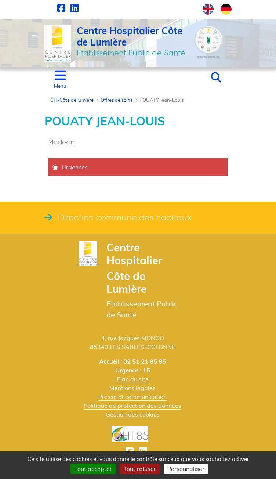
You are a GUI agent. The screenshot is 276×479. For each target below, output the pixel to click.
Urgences (75, 167)
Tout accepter (93, 468)
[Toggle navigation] (60, 79)
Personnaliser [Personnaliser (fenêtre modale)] (185, 468)
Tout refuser (139, 468)
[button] (216, 77)
